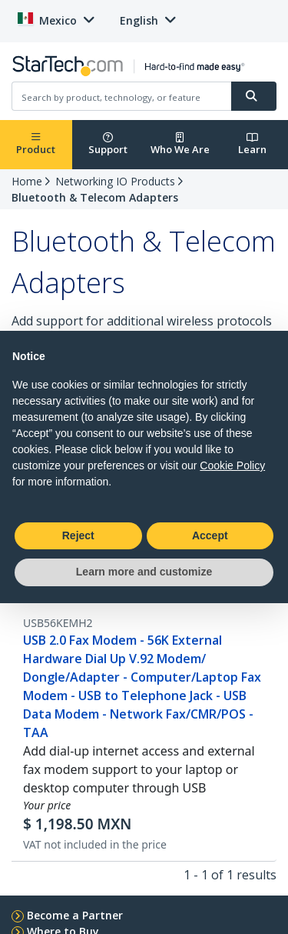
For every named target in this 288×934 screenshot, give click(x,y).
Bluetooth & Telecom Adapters (95, 197)
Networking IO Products (115, 181)
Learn (252, 144)
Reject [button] (78, 535)
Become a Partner (75, 915)
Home (27, 181)
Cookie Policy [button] (232, 465)
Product (35, 144)
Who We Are (180, 144)
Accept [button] (210, 535)
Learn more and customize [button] (144, 571)
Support (107, 144)
